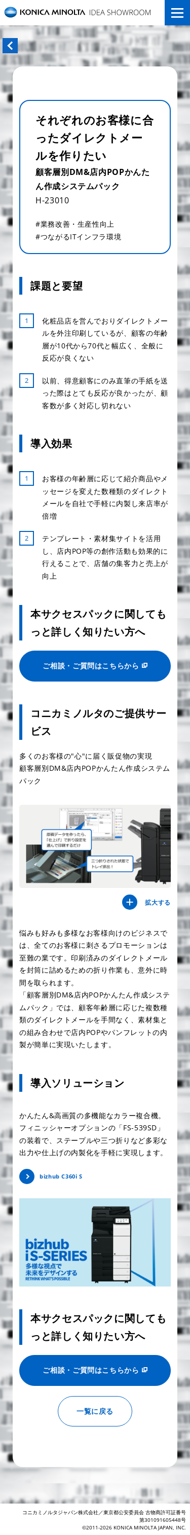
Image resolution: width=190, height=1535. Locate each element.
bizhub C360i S (61, 1176)
